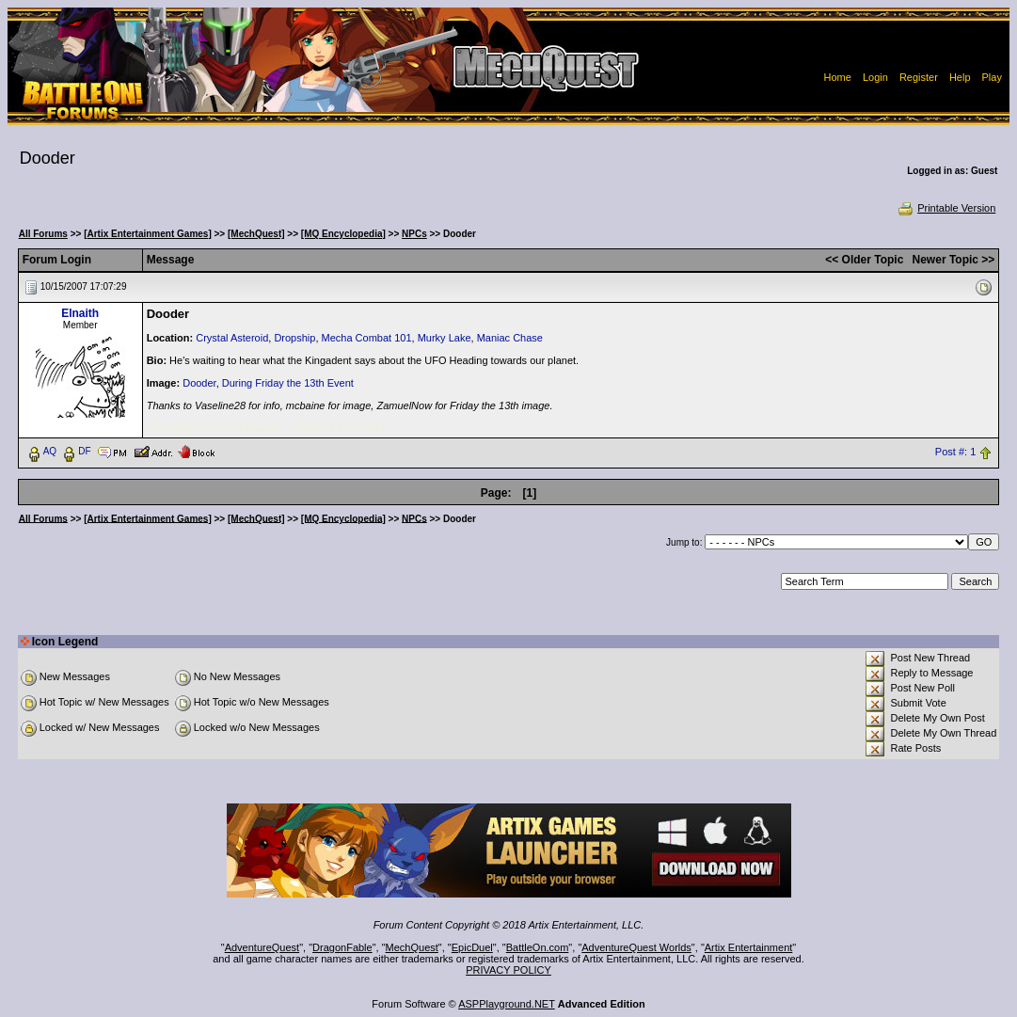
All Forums (43, 234)
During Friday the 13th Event (288, 383)
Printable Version (946, 208)
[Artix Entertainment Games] (148, 234)
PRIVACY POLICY (508, 970)
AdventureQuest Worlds (636, 947)
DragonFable (342, 947)
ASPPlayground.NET (506, 1003)
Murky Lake (444, 337)
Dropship (294, 337)
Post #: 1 (955, 451)
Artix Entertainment (749, 947)
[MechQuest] (256, 234)
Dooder (199, 383)
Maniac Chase (510, 337)
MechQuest (412, 947)
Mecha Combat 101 (367, 337)
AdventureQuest (262, 947)
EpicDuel (472, 947)
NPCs (414, 234)
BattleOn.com (537, 947)
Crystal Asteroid (232, 337)
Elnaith (80, 313)
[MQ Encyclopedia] (343, 234)
